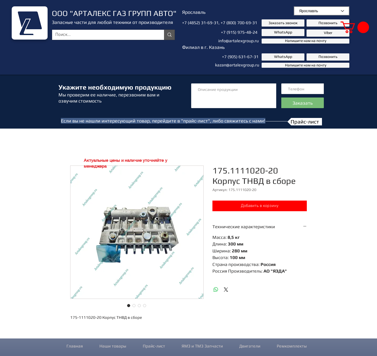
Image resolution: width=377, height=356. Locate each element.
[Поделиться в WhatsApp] (216, 289)
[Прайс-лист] (304, 121)
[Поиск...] (104, 35)
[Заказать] (302, 103)
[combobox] (321, 10)
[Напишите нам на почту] (305, 41)
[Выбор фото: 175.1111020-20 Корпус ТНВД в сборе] (128, 305)
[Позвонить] (328, 23)
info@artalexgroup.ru (238, 40)
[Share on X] (226, 289)
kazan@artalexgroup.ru (237, 64)
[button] (355, 27)
